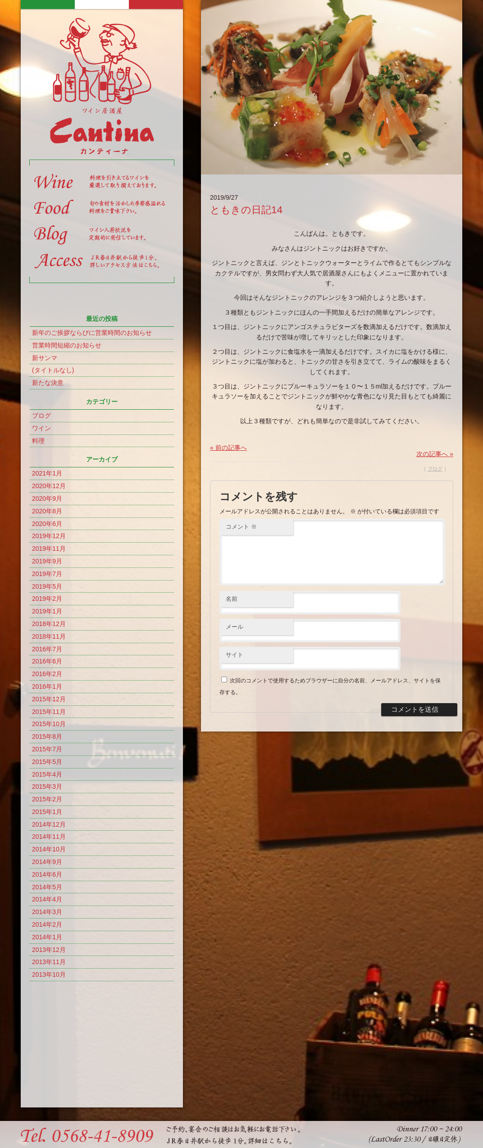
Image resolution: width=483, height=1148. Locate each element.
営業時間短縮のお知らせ (66, 345)
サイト (234, 665)
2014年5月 (47, 887)
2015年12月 (49, 699)
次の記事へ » (434, 453)
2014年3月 (47, 911)
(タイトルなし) (53, 370)
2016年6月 (47, 661)
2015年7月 (47, 749)
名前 (231, 609)
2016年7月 (47, 649)
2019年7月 (47, 573)
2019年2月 (47, 598)
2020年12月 (49, 485)
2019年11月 (49, 548)
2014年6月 (47, 874)
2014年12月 (49, 824)
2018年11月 (49, 636)
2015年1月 (47, 811)
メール (234, 637)
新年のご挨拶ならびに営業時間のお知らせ (92, 332)
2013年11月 (49, 961)
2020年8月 (47, 511)
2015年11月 (49, 711)
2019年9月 (47, 561)
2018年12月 (49, 623)
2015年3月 (47, 786)
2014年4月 (47, 899)
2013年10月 (49, 974)
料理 (38, 440)
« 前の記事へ (228, 447)
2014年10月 (49, 849)
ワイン (41, 428)
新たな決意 (48, 382)
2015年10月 (49, 723)
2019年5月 (47, 586)
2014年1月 (47, 937)
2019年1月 (47, 611)
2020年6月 (47, 523)
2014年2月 (47, 924)
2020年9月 (47, 498)
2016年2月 (47, 673)
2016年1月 (47, 686)
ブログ (41, 415)
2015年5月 (47, 761)
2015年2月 (47, 799)
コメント (241, 526)
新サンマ (44, 357)
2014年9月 (47, 861)
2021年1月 (47, 473)
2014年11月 (49, 836)
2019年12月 (49, 536)
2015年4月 (47, 774)
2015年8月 (47, 736)
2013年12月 (49, 949)
